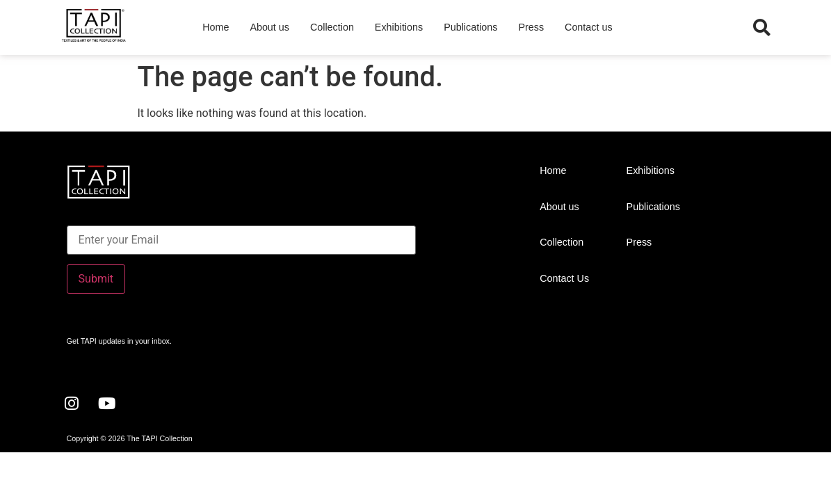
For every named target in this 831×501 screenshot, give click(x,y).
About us (269, 27)
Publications (470, 27)
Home (215, 27)
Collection (332, 27)
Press (531, 27)
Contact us (589, 27)
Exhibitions (399, 27)
